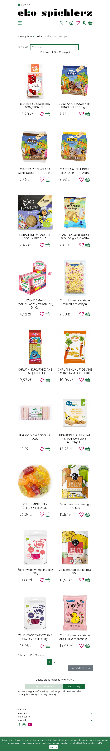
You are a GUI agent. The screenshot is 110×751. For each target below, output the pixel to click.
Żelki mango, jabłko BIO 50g (75, 571)
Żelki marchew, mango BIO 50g (75, 506)
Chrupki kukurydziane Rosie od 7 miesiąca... (75, 302)
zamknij (53, 747)
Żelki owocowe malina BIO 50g (35, 571)
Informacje (23, 713)
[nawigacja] (21, 22)
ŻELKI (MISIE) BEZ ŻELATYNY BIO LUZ (35, 506)
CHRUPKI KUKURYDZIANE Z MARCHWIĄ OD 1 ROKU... (75, 371)
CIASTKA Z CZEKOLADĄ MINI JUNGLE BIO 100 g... (35, 171)
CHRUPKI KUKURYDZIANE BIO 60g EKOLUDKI (35, 371)
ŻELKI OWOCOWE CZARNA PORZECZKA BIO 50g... (35, 637)
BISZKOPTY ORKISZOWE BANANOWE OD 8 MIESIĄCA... (75, 438)
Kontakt (22, 720)
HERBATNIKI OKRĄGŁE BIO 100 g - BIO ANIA (35, 236)
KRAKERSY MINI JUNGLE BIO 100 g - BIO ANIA (75, 236)
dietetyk (25, 4)
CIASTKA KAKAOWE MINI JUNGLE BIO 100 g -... (75, 105)
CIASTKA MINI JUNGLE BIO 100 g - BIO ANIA (75, 171)
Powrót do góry (80, 668)
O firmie (22, 709)
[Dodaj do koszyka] (47, 114)
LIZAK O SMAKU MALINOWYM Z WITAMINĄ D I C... (35, 303)
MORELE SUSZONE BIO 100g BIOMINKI (35, 105)
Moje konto (24, 716)
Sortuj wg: (23, 47)
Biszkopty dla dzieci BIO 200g (35, 437)
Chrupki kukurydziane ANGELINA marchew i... (74, 637)
